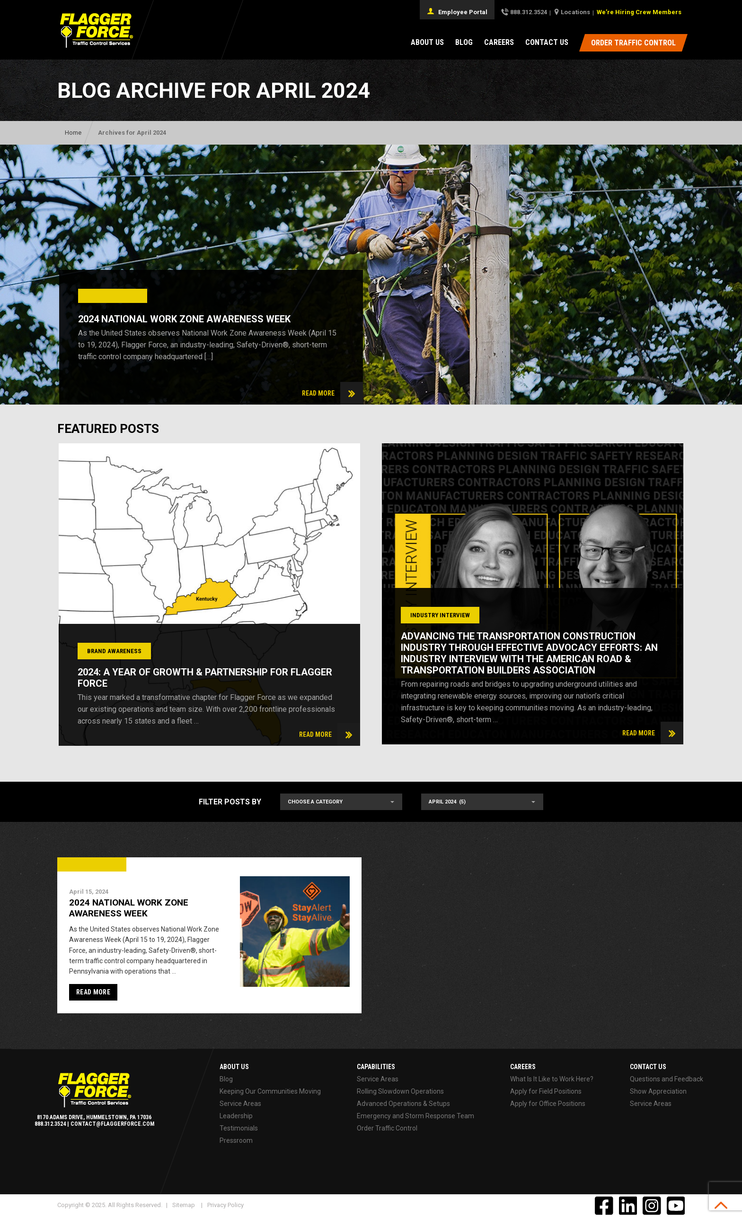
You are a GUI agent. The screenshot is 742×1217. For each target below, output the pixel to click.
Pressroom (236, 1140)
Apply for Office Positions (547, 1103)
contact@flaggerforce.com (112, 1124)
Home (73, 132)
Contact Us (546, 42)
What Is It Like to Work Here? (551, 1079)
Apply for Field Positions (546, 1091)
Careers (499, 42)
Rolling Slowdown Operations (400, 1091)
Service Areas (240, 1103)
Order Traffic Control (387, 1128)
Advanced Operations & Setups (403, 1103)
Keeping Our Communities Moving (270, 1091)
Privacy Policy (225, 1204)
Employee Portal (457, 11)
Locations (575, 12)
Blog (464, 42)
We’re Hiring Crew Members (639, 12)
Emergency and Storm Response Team (415, 1116)
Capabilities (376, 1066)
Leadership (236, 1116)
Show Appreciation (658, 1091)
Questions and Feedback (666, 1079)
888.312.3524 (528, 12)
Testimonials (239, 1128)
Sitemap (183, 1204)
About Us (427, 42)
